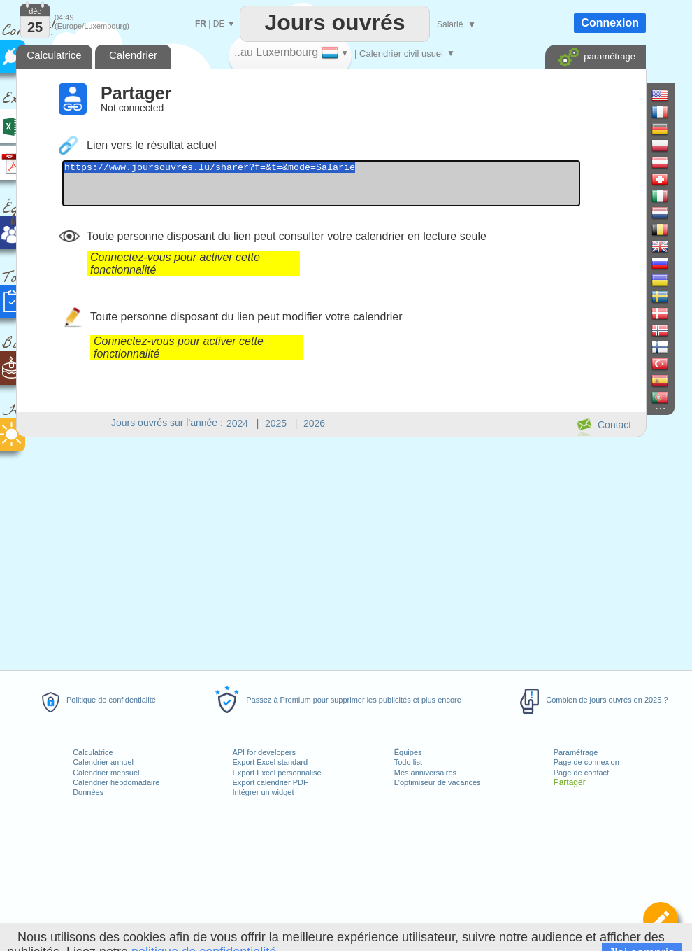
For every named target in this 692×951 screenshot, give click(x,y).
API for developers (264, 752)
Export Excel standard (270, 762)
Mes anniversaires (425, 772)
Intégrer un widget (263, 792)
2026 (314, 423)
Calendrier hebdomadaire (116, 782)
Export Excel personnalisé (276, 772)
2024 (237, 423)
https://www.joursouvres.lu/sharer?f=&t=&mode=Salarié (352, 187)
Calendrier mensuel (106, 772)
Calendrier (133, 55)
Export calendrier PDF (270, 782)
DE (219, 24)
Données (88, 792)
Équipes (408, 752)
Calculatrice (93, 752)
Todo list (408, 762)
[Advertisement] (330, 551)
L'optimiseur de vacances (437, 782)
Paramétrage (576, 752)
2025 (276, 423)
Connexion (610, 23)
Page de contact (582, 772)
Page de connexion (586, 762)
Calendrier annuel (103, 762)
